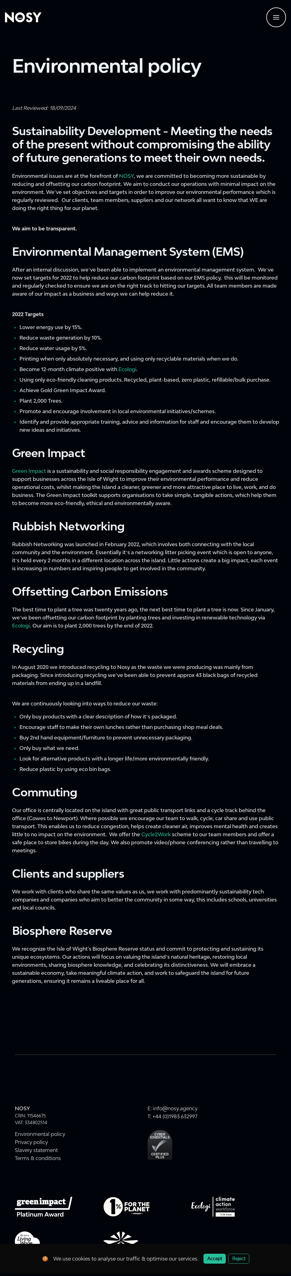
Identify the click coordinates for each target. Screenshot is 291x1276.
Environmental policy (40, 1134)
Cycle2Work (156, 834)
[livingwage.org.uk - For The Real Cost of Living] (27, 1241)
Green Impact (29, 471)
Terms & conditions (38, 1158)
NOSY (126, 176)
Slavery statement (36, 1150)
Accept (214, 1258)
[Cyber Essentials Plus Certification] (160, 1145)
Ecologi (127, 369)
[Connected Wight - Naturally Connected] (121, 1241)
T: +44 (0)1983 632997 (172, 1116)
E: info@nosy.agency (173, 1108)
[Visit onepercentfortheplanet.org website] (126, 1207)
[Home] (23, 17)
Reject (238, 1258)
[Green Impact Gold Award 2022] (43, 1207)
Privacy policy (31, 1142)
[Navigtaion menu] (276, 17)
